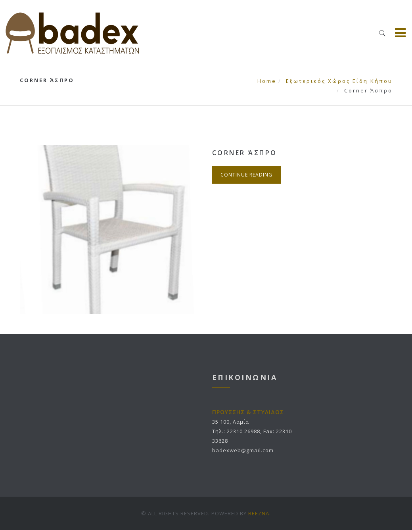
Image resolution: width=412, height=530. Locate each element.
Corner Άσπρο (244, 152)
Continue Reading (246, 174)
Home (266, 80)
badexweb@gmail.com (243, 450)
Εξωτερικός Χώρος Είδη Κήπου (339, 80)
